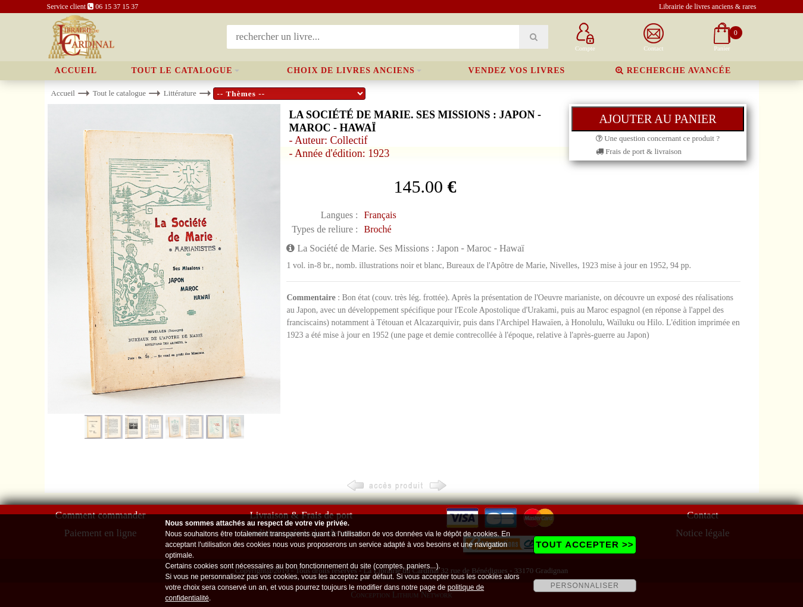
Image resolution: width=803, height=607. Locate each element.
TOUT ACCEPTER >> (584, 544)
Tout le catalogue (182, 70)
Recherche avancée (673, 70)
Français (380, 215)
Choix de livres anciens (351, 70)
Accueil (76, 70)
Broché (377, 229)
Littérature (180, 93)
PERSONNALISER (585, 585)
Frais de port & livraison (639, 151)
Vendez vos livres (516, 70)
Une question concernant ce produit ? (658, 138)
